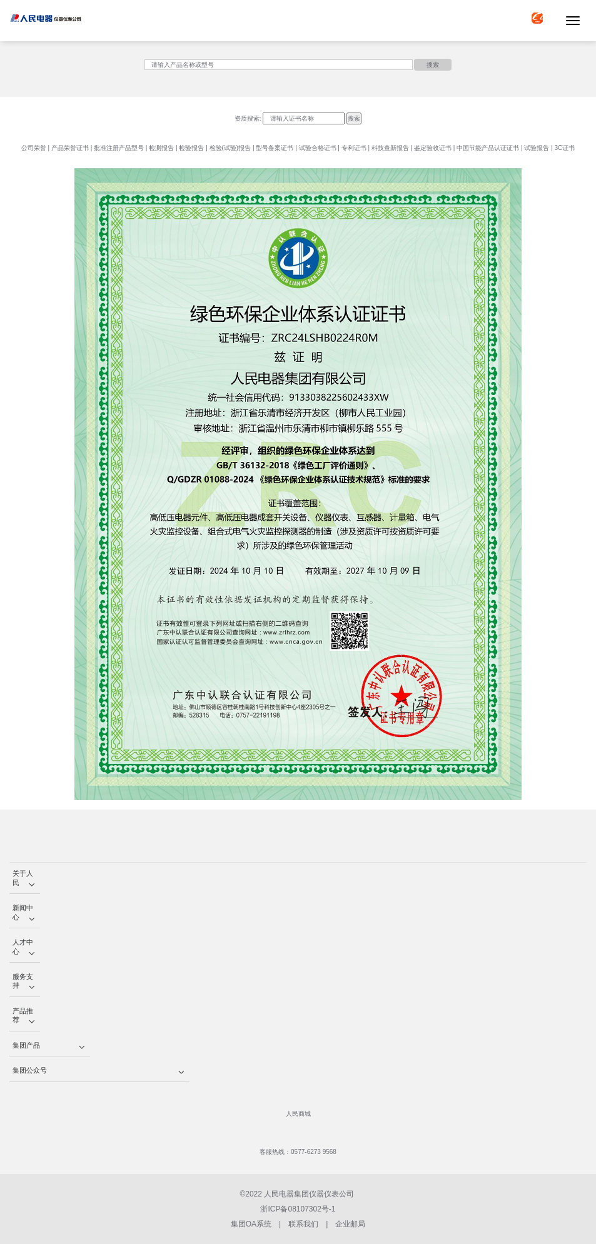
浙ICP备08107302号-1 (297, 1209)
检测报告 (161, 147)
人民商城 (298, 1113)
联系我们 (303, 1224)
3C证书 (564, 147)
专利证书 (353, 147)
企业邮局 (350, 1224)
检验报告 (191, 147)
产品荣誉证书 (70, 147)
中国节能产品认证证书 (488, 147)
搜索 (433, 64)
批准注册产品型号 (119, 147)
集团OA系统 (251, 1224)
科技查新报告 (390, 147)
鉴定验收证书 (433, 147)
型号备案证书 (274, 147)
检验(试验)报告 (230, 147)
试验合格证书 (317, 147)
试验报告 (536, 147)
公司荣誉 (33, 147)
